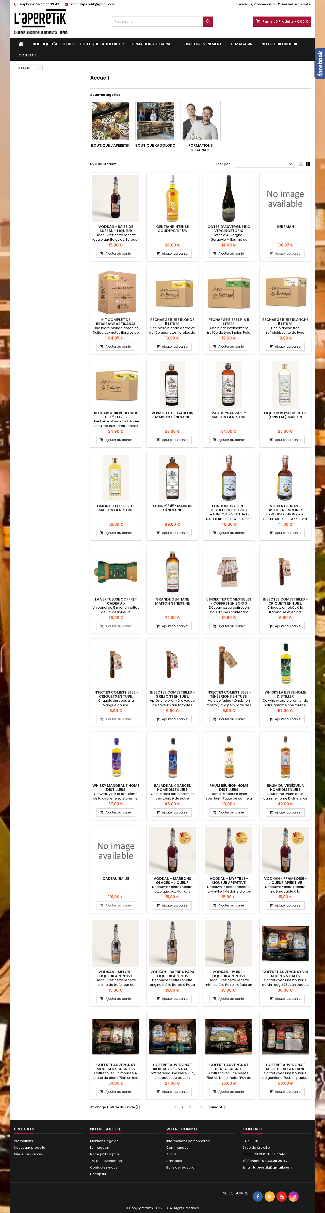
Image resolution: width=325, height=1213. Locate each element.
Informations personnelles (188, 1141)
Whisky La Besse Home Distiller (285, 694)
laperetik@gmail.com (97, 4)
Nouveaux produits (29, 1147)
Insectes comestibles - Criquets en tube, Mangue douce (115, 696)
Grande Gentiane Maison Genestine (172, 601)
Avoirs (171, 1154)
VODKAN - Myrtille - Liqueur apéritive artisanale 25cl (229, 882)
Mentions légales (104, 1141)
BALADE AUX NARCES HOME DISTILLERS (172, 787)
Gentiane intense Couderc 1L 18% (172, 228)
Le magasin (241, 44)
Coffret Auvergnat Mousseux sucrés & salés (115, 1069)
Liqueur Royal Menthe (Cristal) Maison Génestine (285, 417)
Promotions (23, 1141)
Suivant (217, 1107)
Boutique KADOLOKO (100, 44)
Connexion (262, 4)
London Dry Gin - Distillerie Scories (229, 508)
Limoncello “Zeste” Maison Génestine (116, 508)
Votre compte (182, 1129)
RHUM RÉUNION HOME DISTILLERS (228, 787)
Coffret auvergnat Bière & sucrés (228, 1066)
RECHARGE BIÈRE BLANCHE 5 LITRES (285, 321)
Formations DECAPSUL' (151, 44)
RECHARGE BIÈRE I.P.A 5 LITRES (228, 321)
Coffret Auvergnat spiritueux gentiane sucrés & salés (285, 1069)
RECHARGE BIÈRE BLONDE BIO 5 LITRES (116, 415)
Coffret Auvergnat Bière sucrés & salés (172, 1066)
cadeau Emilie (116, 878)
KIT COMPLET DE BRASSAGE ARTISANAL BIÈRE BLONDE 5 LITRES (116, 323)
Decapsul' (98, 1174)
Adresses (174, 1160)
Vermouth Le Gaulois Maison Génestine (172, 415)
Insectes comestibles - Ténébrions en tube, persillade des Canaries (229, 696)
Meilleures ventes (28, 1154)
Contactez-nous (103, 1167)
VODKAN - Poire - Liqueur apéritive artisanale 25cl (229, 975)
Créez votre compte (294, 4)
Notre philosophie (280, 44)
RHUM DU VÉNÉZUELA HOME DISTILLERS (285, 787)
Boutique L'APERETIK (52, 44)
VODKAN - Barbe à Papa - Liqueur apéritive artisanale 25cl (172, 975)
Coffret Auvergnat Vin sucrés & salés (285, 973)
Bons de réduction (181, 1167)
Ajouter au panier (116, 253)
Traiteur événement (203, 44)
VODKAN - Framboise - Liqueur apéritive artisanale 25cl (285, 882)
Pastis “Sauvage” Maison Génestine (229, 415)
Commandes (177, 1147)
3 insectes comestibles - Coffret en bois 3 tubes (228, 603)
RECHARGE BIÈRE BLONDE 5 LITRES (172, 321)
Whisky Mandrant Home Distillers (115, 787)
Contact (28, 55)
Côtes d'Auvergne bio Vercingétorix (228, 228)
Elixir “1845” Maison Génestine (172, 508)
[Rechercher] (162, 22)
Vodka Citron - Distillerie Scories (285, 508)
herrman (285, 226)
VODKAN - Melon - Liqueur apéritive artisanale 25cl (116, 975)
